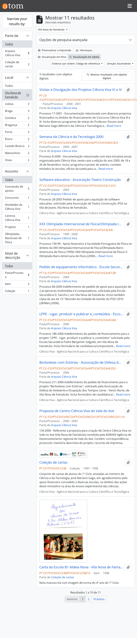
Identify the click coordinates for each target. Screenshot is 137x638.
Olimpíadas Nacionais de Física (17, 238)
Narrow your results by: (17, 21)
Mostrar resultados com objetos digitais (107, 76)
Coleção (17, 291)
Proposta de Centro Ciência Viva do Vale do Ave (76, 411)
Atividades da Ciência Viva (17, 207)
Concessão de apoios (17, 189)
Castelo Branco (17, 147)
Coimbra (17, 119)
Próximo (99, 599)
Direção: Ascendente (119, 63)
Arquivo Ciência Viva (17, 53)
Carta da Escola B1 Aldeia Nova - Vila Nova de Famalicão (81, 567)
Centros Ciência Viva (17, 218)
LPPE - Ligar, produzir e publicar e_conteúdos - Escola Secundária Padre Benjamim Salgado (81, 314)
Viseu (17, 160)
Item (17, 285)
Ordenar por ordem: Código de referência (76, 63)
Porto (17, 133)
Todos (9, 44)
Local (9, 77)
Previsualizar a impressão (54, 50)
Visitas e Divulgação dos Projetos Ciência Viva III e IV (80, 90)
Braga (17, 111)
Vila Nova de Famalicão (17, 95)
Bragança (17, 126)
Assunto (11, 171)
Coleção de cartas (17, 64)
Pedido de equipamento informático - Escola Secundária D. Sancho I (81, 267)
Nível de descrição (12, 255)
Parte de (11, 35)
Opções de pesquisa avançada (63, 39)
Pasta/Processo (17, 275)
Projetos (17, 228)
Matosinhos (17, 154)
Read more (114, 126)
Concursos (17, 198)
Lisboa (17, 104)
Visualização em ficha (52, 57)
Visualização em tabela (84, 57)
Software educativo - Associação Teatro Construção (80, 180)
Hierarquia (84, 50)
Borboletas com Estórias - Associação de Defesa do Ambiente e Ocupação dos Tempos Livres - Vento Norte (81, 362)
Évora (17, 140)
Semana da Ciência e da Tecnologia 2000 (71, 137)
